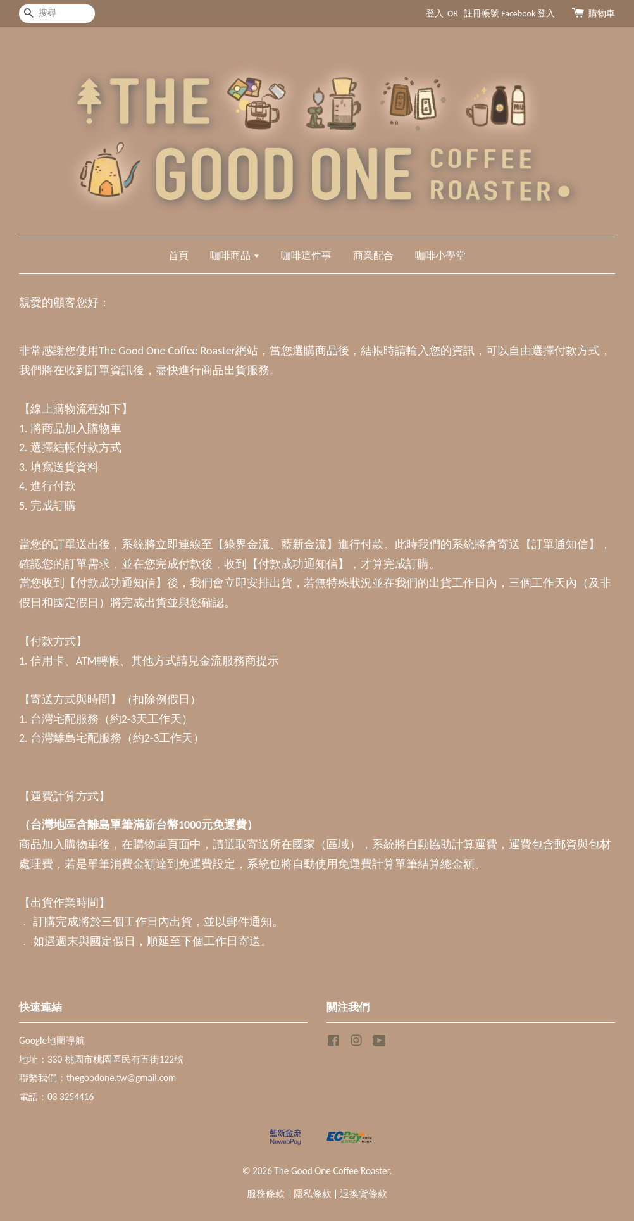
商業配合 (373, 255)
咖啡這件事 (306, 255)
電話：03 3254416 (56, 1097)
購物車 (601, 13)
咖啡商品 (235, 255)
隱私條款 (313, 1193)
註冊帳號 (481, 13)
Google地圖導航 (52, 1040)
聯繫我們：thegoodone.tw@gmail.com (97, 1078)
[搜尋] (57, 13)
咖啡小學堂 (440, 255)
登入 (435, 13)
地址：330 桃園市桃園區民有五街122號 (101, 1059)
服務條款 (266, 1193)
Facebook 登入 (528, 13)
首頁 (178, 255)
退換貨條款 (363, 1193)
